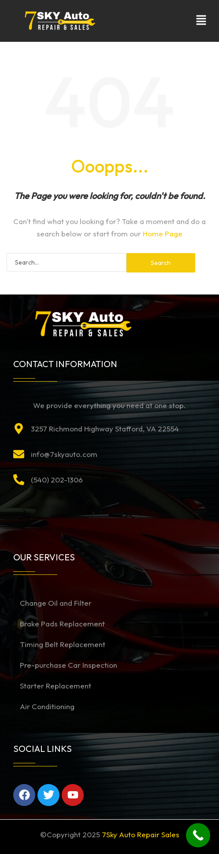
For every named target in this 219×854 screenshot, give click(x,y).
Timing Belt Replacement (62, 644)
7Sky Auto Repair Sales (140, 834)
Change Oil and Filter (56, 602)
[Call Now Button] (198, 835)
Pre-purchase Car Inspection (68, 665)
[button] (201, 20)
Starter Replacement (55, 685)
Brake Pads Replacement (62, 623)
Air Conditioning (47, 706)
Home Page (162, 233)
